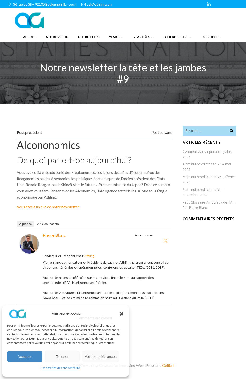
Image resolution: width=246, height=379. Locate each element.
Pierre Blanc (54, 234)
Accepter (25, 356)
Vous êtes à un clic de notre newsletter (48, 206)
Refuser (62, 356)
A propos (213, 37)
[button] (121, 313)
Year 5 (116, 37)
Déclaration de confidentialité (61, 368)
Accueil (29, 37)
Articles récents (48, 223)
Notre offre (88, 37)
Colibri (168, 364)
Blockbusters (178, 37)
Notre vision (57, 37)
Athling (89, 255)
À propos (25, 223)
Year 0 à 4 (144, 37)
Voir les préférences (101, 356)
